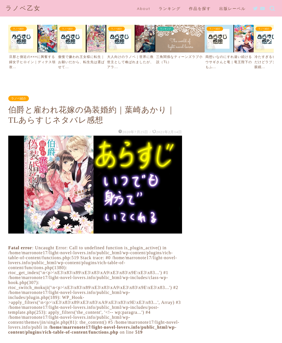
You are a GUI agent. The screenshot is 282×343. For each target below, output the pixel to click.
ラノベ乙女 (23, 8)
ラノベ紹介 (18, 98)
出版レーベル (232, 8)
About (143, 8)
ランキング (170, 8)
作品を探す (200, 8)
